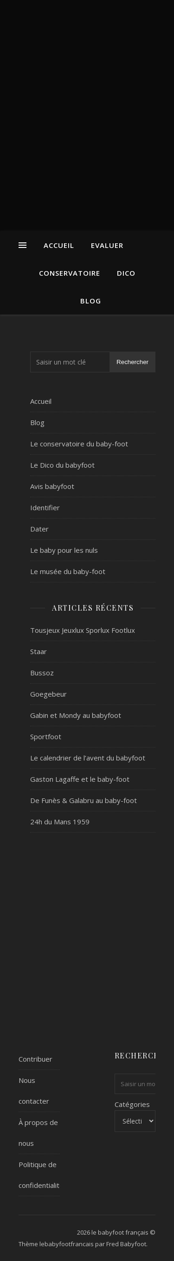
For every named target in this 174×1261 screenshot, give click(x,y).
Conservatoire (69, 273)
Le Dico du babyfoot (62, 465)
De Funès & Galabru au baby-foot (83, 800)
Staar (38, 651)
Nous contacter (34, 1091)
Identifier (45, 507)
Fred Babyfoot (126, 1244)
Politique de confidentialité (41, 1175)
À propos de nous (38, 1133)
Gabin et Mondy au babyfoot (75, 715)
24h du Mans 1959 (60, 821)
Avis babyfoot (52, 486)
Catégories (132, 1104)
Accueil (59, 245)
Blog (90, 300)
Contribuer (35, 1058)
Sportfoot (45, 736)
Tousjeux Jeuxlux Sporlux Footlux (82, 630)
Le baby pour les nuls (64, 550)
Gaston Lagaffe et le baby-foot (79, 779)
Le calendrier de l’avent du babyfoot (87, 757)
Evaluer (107, 245)
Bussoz (42, 672)
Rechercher (132, 362)
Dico (126, 273)
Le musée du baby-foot (67, 571)
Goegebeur (48, 693)
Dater (39, 528)
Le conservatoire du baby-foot (79, 443)
